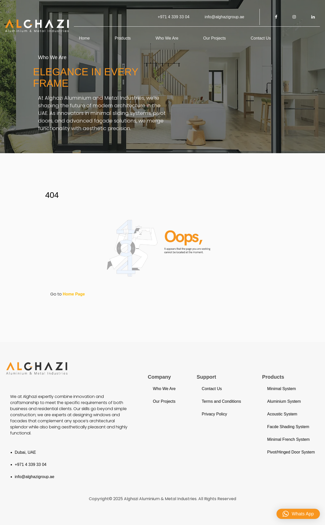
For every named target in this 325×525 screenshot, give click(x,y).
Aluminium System (284, 401)
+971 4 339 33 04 (173, 17)
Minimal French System (288, 439)
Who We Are (167, 38)
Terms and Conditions (221, 401)
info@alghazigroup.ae (224, 17)
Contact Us (261, 38)
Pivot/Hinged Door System (291, 452)
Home (84, 38)
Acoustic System (282, 414)
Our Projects (214, 38)
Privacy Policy (214, 414)
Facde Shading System (288, 427)
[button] (298, 514)
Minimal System (281, 389)
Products (123, 38)
